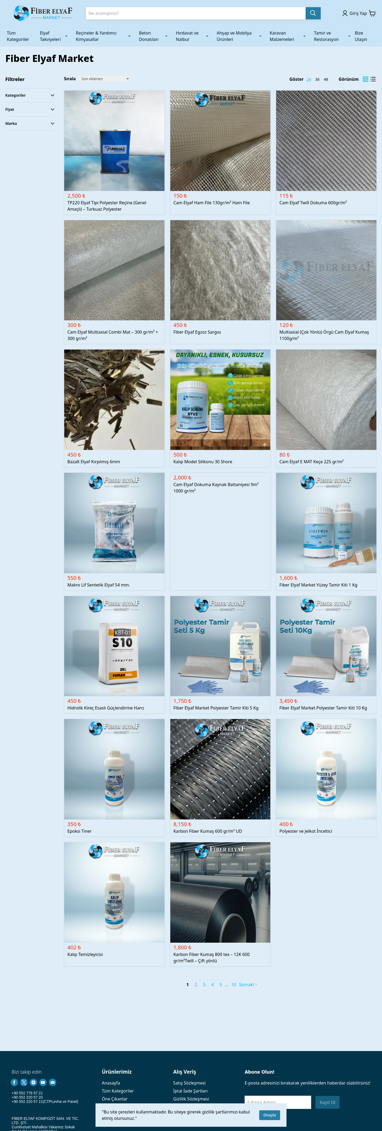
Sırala (70, 79)
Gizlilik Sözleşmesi (191, 1099)
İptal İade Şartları (190, 1091)
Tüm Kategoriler (118, 1091)
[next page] (226, 984)
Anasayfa (111, 1083)
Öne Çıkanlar (115, 1099)
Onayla (269, 1114)
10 (233, 985)
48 (326, 79)
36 (317, 79)
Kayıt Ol (327, 1102)
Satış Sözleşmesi (189, 1083)
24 (309, 79)
